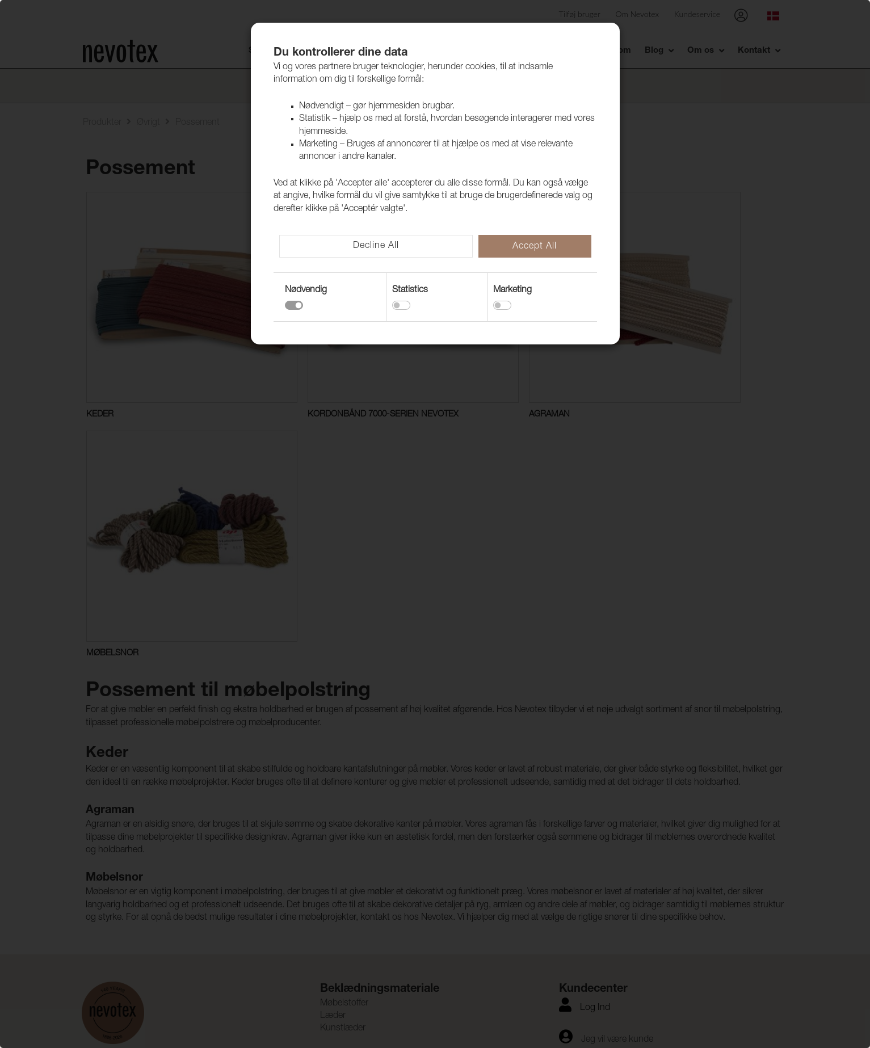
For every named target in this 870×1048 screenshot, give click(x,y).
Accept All (534, 246)
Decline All (376, 246)
